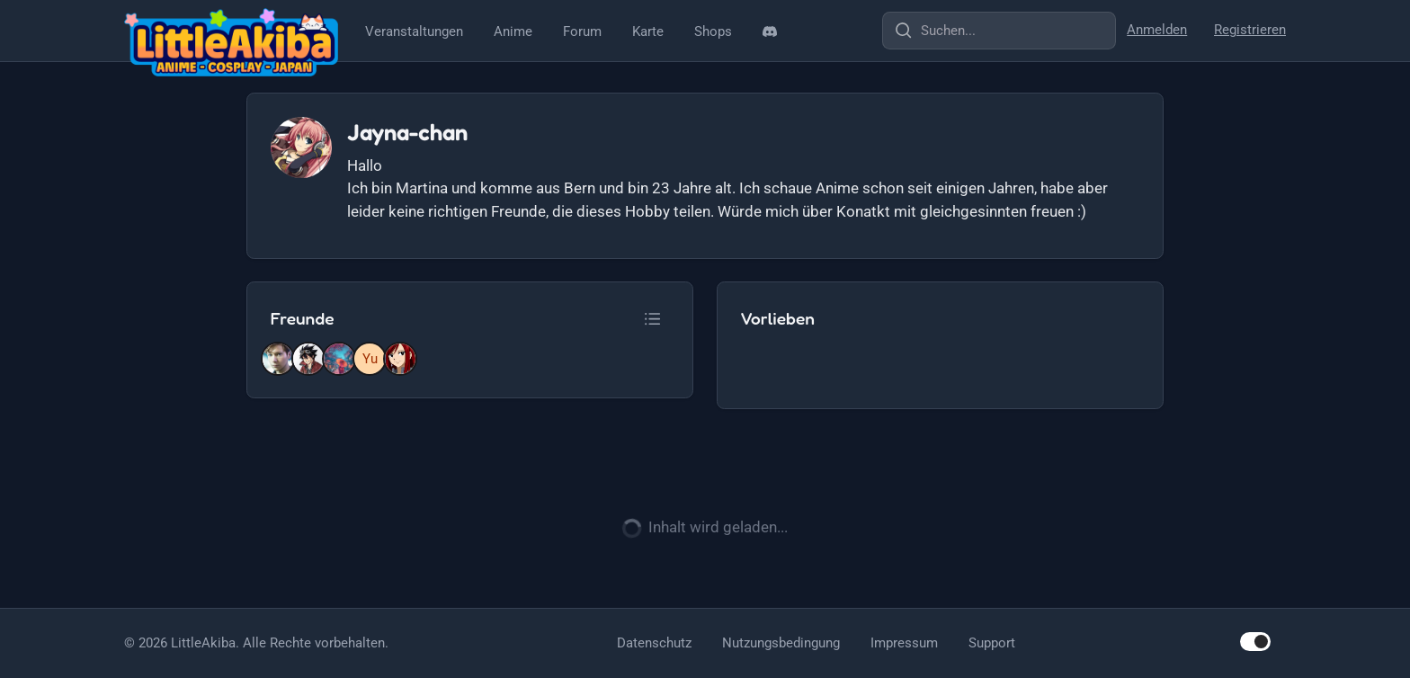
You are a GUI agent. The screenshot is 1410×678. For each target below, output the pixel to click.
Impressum (904, 643)
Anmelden (1157, 30)
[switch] (1255, 641)
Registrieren (1250, 30)
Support (991, 643)
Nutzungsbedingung (781, 643)
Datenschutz (654, 643)
